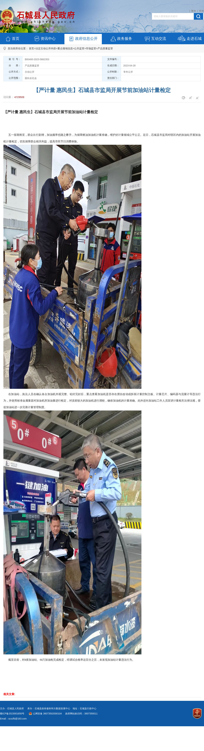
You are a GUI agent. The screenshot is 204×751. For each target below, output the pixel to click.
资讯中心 (45, 39)
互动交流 (155, 39)
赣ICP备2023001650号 (12, 713)
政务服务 (121, 39)
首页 (12, 39)
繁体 (193, 10)
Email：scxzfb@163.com (13, 718)
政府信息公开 (83, 39)
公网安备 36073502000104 (47, 713)
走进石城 (189, 39)
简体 (201, 10)
